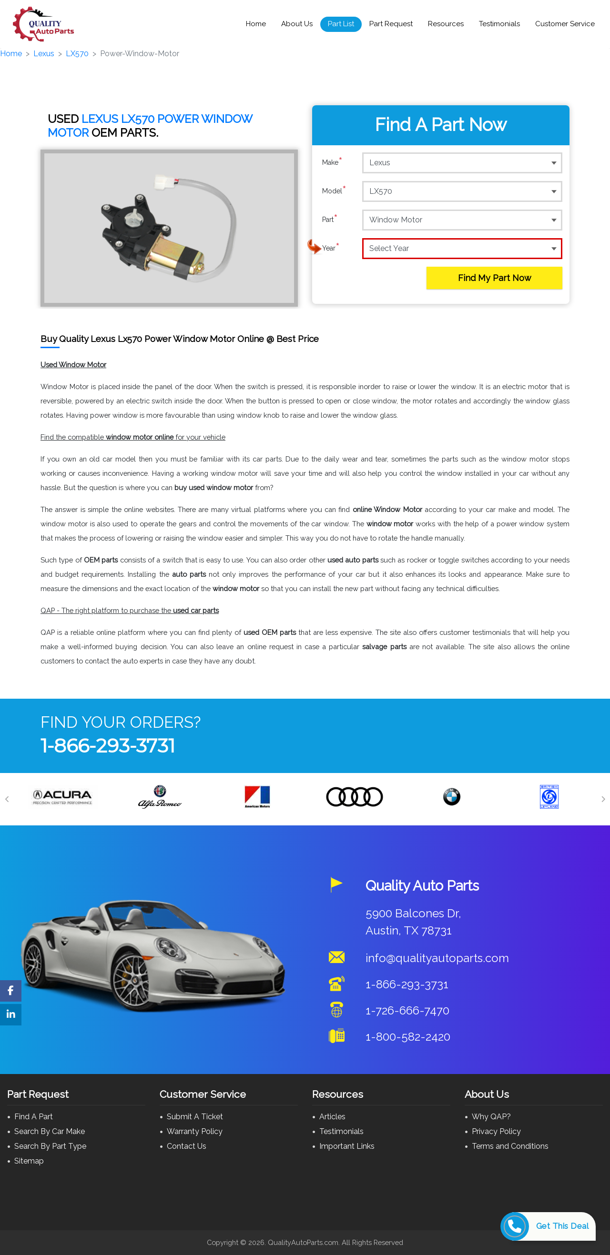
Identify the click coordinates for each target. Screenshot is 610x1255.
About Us (297, 24)
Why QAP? (491, 1116)
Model (334, 191)
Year (331, 248)
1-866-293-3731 (108, 745)
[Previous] (7, 799)
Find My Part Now (494, 278)
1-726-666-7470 (407, 1010)
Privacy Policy (496, 1131)
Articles (332, 1116)
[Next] (603, 799)
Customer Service (565, 24)
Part (330, 220)
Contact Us (186, 1146)
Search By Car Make (49, 1131)
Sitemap (29, 1160)
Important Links (347, 1146)
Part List (341, 24)
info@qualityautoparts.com (437, 958)
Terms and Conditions (510, 1146)
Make (332, 162)
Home (256, 24)
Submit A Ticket (195, 1116)
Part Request (391, 24)
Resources (446, 24)
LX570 (77, 53)
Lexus (43, 53)
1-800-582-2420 (408, 1037)
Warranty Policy (195, 1131)
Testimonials (499, 24)
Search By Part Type (50, 1146)
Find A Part (33, 1116)
